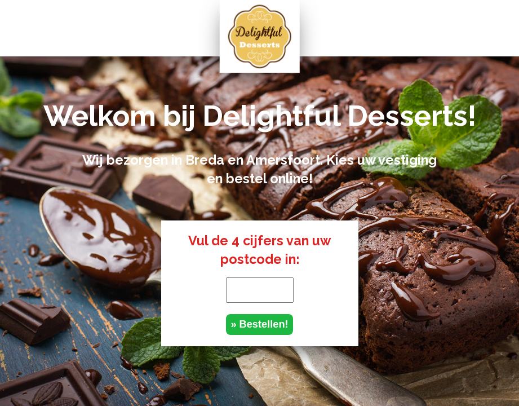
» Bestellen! (259, 324)
